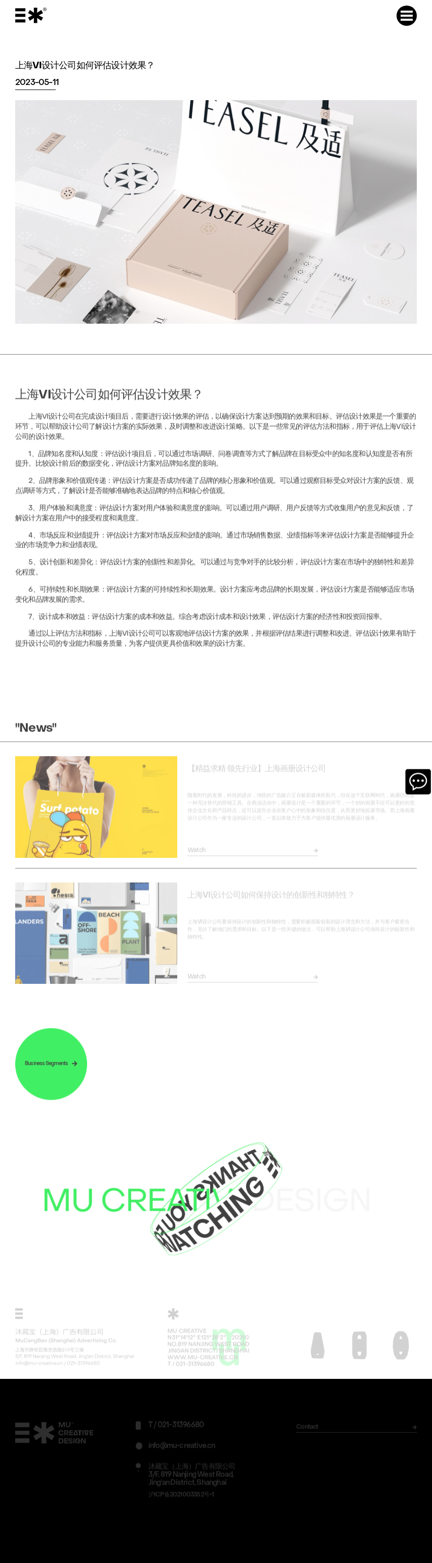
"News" (35, 732)
